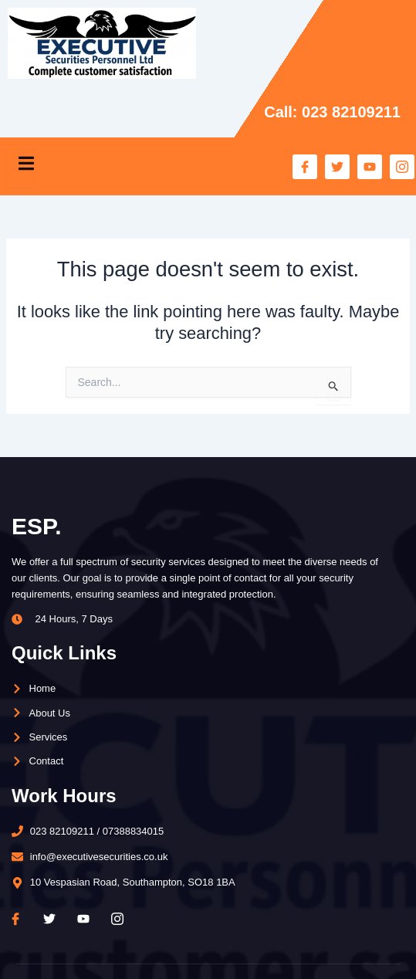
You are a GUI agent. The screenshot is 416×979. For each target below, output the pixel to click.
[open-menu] (21, 166)
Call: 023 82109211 (332, 111)
